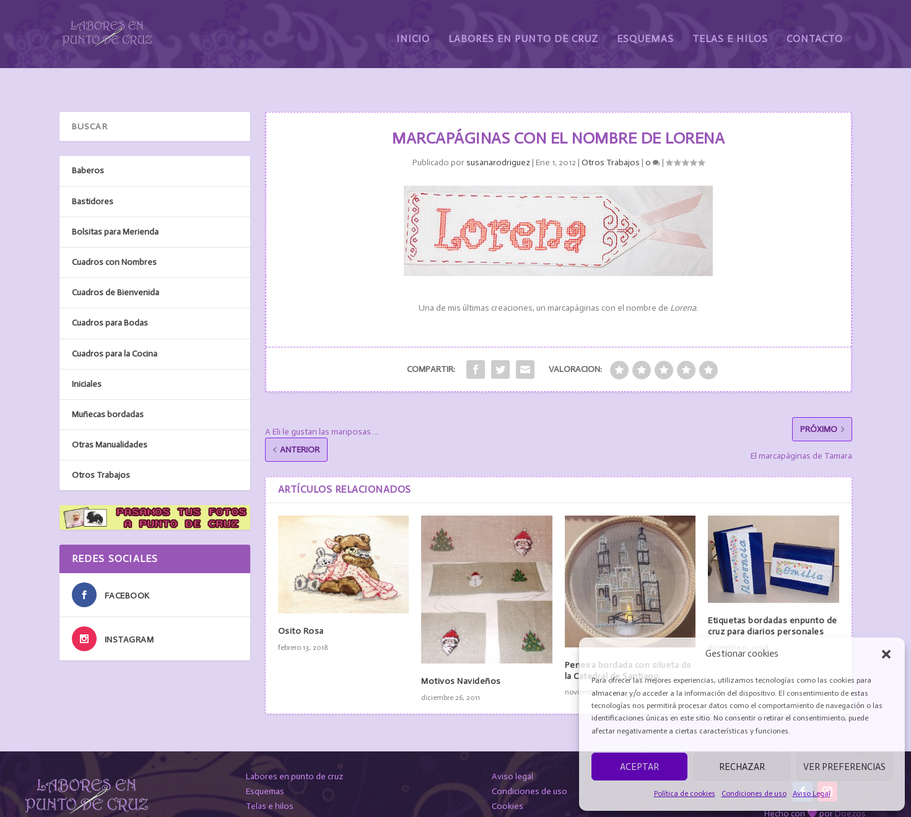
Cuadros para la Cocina (114, 324)
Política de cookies (684, 793)
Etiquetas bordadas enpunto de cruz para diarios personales (772, 597)
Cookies (507, 776)
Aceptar (639, 766)
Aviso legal (512, 747)
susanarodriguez (498, 133)
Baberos (88, 141)
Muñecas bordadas (108, 384)
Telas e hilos (270, 776)
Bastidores (92, 171)
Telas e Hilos (730, 29)
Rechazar (742, 766)
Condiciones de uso (754, 793)
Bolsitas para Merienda (115, 202)
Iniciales (87, 354)
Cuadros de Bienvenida (115, 263)
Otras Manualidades (109, 415)
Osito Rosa (301, 602)
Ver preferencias (844, 766)
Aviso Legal (811, 793)
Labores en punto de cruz (294, 747)
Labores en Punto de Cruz (523, 29)
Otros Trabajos (611, 133)
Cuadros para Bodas (110, 293)
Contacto (815, 29)
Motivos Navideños (461, 652)
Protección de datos (530, 791)
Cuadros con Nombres (114, 233)
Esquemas (645, 29)
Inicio (413, 29)
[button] (886, 654)
